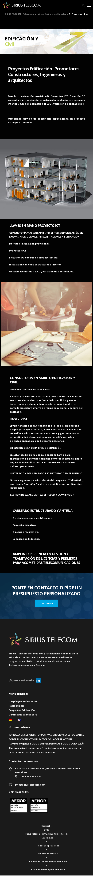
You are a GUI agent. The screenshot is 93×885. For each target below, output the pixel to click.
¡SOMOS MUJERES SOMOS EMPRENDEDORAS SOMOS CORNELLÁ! (46, 743)
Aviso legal (48, 837)
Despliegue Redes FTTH (23, 701)
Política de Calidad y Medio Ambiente (48, 861)
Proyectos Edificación (22, 710)
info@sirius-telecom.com (30, 784)
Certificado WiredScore (23, 714)
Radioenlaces (16, 705)
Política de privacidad (48, 845)
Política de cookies (48, 853)
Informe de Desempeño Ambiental (48, 869)
